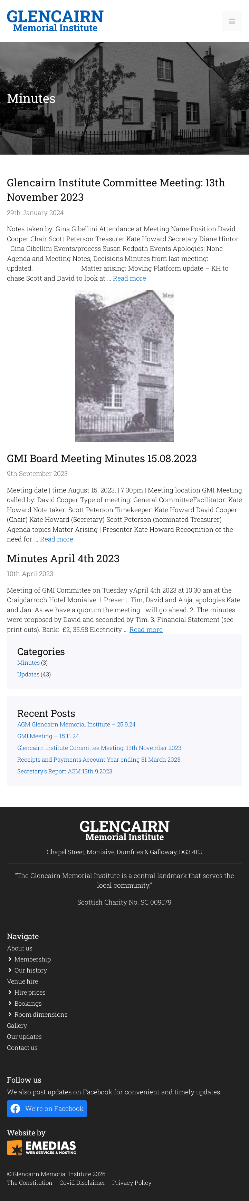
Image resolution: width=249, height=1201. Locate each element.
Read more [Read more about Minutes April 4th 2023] (146, 629)
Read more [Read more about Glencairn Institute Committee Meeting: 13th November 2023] (129, 278)
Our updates (24, 1036)
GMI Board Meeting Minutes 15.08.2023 (102, 458)
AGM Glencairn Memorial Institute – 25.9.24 (76, 724)
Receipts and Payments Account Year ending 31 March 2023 (98, 759)
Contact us (22, 1047)
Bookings (28, 1003)
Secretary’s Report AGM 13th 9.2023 (64, 771)
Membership (33, 959)
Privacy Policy (132, 1183)
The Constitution (29, 1183)
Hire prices (30, 992)
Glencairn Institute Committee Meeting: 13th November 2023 (99, 748)
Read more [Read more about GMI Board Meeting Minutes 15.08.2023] (56, 539)
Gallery (17, 1025)
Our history (31, 970)
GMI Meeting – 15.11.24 (48, 736)
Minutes (28, 662)
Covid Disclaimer (82, 1183)
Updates (28, 674)
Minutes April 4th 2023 (63, 558)
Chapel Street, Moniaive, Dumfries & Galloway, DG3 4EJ (125, 852)
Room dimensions (41, 1014)
